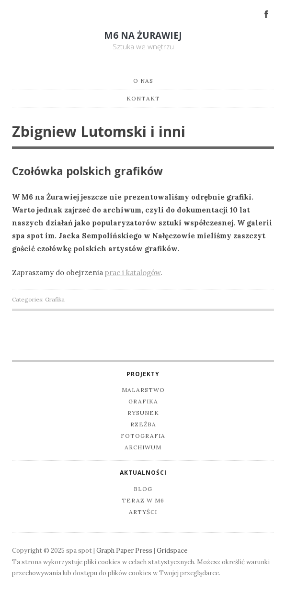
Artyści (143, 511)
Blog (143, 488)
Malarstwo (143, 389)
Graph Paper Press (124, 550)
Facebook (266, 13)
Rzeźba (143, 424)
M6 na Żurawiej (143, 35)
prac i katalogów (132, 272)
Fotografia (143, 435)
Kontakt (143, 98)
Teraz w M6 (143, 500)
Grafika (55, 299)
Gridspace (172, 550)
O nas (143, 80)
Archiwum (143, 447)
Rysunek (143, 412)
